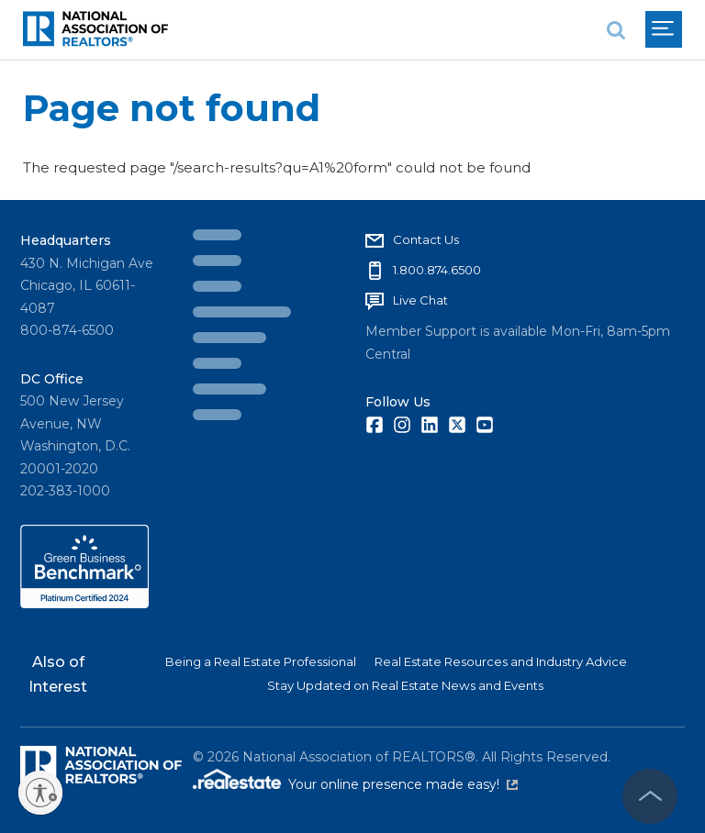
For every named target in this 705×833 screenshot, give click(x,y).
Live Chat (420, 300)
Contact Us (426, 239)
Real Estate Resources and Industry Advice (501, 661)
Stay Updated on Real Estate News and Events (405, 685)
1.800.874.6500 (437, 269)
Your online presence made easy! (403, 784)
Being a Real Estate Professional (260, 661)
